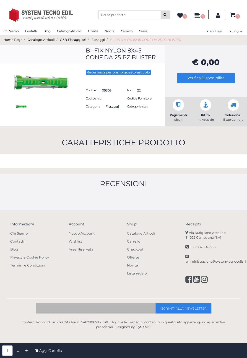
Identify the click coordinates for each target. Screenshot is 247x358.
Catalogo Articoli (41, 40)
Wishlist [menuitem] (75, 241)
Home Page (12, 40)
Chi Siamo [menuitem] (11, 31)
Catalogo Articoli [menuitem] (69, 31)
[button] (165, 14)
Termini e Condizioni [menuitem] (27, 265)
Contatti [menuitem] (31, 31)
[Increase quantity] (26, 350)
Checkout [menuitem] (135, 249)
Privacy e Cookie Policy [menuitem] (29, 257)
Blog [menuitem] (47, 31)
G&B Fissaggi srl (73, 40)
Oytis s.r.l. (143, 327)
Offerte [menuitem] (93, 31)
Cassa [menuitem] (143, 31)
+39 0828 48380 (203, 247)
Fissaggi (98, 40)
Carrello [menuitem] (127, 31)
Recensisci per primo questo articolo (118, 72)
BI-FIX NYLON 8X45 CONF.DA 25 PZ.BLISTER (145, 40)
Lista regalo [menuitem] (137, 273)
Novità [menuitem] (109, 31)
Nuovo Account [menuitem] (82, 233)
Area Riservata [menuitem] (81, 249)
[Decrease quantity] (18, 350)
